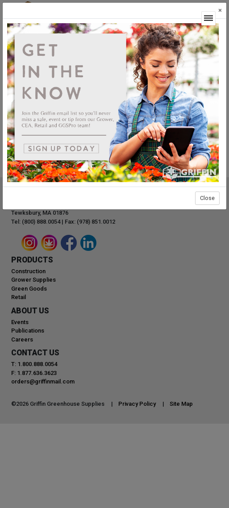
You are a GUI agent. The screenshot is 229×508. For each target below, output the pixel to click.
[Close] (220, 10)
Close (207, 198)
